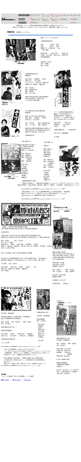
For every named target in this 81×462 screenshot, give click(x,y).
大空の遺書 (25, 141)
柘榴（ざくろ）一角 (46, 37)
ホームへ (27, 380)
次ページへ (17, 380)
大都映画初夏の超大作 (31, 74)
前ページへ (5, 380)
